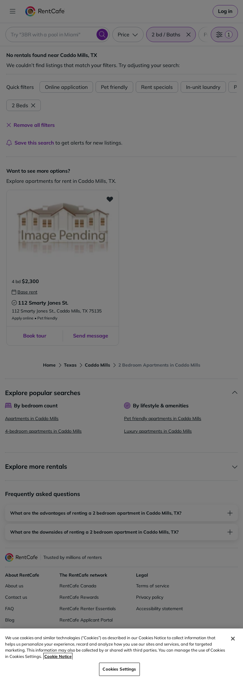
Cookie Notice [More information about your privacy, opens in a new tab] (58, 656)
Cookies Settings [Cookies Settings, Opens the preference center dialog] (119, 669)
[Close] (233, 639)
